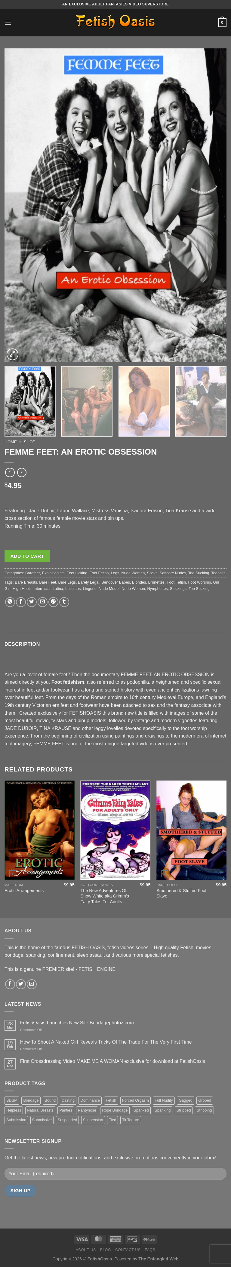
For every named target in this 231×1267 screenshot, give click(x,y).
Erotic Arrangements (24, 890)
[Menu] (8, 22)
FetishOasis (100, 1258)
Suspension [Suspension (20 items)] (93, 1120)
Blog (105, 1250)
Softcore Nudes (173, 573)
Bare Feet (47, 582)
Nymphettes (157, 588)
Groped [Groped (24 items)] (204, 1100)
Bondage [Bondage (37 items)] (30, 1100)
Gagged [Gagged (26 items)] (185, 1100)
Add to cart (27, 556)
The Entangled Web (158, 1258)
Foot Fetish (99, 573)
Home (11, 442)
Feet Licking (76, 573)
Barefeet (32, 573)
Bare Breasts (26, 582)
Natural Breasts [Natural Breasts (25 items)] (40, 1110)
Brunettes (156, 582)
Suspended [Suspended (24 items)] (67, 1120)
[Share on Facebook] (21, 602)
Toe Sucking (198, 573)
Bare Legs (67, 582)
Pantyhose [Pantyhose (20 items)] (87, 1110)
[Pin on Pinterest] (53, 602)
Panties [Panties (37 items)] (65, 1110)
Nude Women (133, 573)
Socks (152, 573)
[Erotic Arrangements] (40, 830)
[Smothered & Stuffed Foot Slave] (191, 830)
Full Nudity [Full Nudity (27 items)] (164, 1100)
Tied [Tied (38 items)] (112, 1120)
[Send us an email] (32, 984)
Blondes (139, 582)
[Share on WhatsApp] (10, 602)
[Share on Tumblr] (64, 602)
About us (86, 1250)
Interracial (42, 588)
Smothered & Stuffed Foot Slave (181, 893)
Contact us (128, 1250)
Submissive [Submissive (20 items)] (42, 1120)
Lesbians (73, 588)
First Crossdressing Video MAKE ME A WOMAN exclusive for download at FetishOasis (112, 1061)
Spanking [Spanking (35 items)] (163, 1110)
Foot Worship (199, 582)
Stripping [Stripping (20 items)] (204, 1110)
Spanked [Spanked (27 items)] (141, 1110)
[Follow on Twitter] (21, 984)
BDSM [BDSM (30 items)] (11, 1100)
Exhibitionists (53, 573)
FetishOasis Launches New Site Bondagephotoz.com (77, 1022)
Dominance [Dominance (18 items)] (90, 1100)
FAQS (150, 1250)
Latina (58, 588)
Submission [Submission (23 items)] (16, 1120)
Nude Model (109, 588)
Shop (29, 442)
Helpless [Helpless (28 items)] (13, 1110)
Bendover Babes (115, 582)
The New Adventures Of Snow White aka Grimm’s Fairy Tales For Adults (105, 896)
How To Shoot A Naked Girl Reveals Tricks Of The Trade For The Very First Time (106, 1042)
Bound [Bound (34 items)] (50, 1100)
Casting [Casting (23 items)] (68, 1100)
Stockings (178, 588)
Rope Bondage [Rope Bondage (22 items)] (115, 1110)
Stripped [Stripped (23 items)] (184, 1110)
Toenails (218, 573)
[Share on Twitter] (32, 602)
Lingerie (90, 588)
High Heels (22, 588)
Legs (115, 573)
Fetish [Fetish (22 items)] (111, 1100)
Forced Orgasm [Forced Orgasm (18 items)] (135, 1100)
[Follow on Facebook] (10, 984)
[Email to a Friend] (43, 602)
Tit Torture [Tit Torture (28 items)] (130, 1120)
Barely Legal (88, 582)
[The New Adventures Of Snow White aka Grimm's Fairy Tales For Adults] (116, 830)
